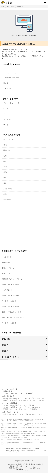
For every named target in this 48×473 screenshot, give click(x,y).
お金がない (41, 400)
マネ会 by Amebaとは (11, 464)
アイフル (6, 393)
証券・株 (6, 150)
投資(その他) (8, 189)
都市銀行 (5, 345)
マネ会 (2, 6)
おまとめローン (7, 290)
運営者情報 (21, 464)
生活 (5, 167)
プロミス (17, 393)
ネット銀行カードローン (10, 357)
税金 (5, 161)
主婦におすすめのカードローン (13, 312)
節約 (5, 172)
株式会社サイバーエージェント (36, 450)
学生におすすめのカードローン (13, 317)
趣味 (5, 183)
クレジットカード (11, 99)
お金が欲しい (25, 400)
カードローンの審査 (9, 323)
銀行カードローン (8, 268)
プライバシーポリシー (32, 466)
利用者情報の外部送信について (16, 468)
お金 (5, 156)
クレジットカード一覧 (11, 103)
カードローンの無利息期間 (11, 405)
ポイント (6, 114)
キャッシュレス (9, 139)
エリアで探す (8, 88)
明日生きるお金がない (38, 398)
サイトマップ (28, 468)
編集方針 (40, 464)
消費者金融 (6, 262)
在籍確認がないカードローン (12, 279)
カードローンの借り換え (10, 295)
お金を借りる (6, 257)
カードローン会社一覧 (11, 77)
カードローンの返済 (9, 301)
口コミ (5, 83)
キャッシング (6, 273)
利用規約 (12, 466)
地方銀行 (5, 351)
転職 (5, 194)
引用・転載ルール (20, 466)
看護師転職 (7, 200)
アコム (12, 393)
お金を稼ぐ (33, 400)
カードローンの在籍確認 (10, 306)
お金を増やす (7, 400)
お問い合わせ (36, 468)
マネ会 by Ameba (11, 64)
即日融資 (6, 409)
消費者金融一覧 (7, 391)
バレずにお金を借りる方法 (11, 398)
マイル (5, 125)
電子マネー (7, 119)
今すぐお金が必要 (25, 398)
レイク (23, 393)
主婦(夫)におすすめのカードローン (13, 414)
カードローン (10, 6)
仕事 (5, 178)
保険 (5, 145)
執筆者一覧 (34, 464)
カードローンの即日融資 (10, 284)
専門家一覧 (27, 464)
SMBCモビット (30, 393)
